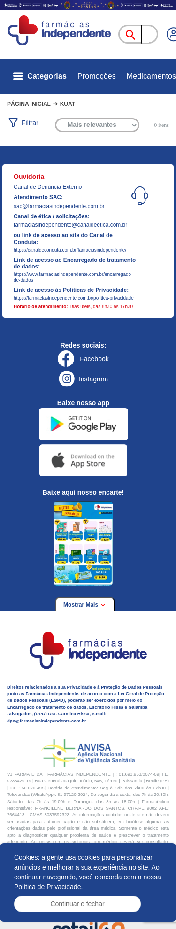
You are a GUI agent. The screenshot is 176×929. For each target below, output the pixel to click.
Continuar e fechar (77, 903)
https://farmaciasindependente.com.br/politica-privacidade (74, 298)
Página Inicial (29, 104)
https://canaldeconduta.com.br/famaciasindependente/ (70, 250)
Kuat (67, 104)
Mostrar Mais (85, 605)
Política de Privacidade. (48, 887)
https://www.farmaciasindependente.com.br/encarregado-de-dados (73, 277)
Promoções (96, 76)
